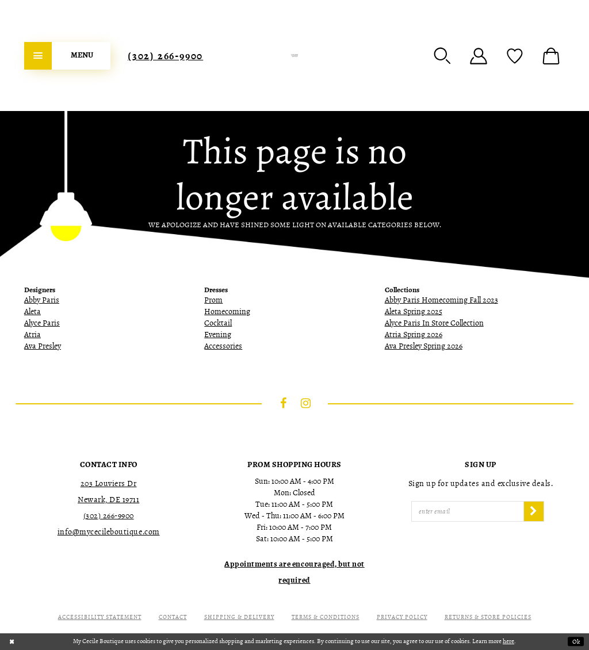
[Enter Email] (467, 511)
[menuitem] (67, 56)
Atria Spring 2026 (413, 334)
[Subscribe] (533, 511)
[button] (442, 56)
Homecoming (227, 311)
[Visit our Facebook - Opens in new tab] (283, 403)
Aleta (32, 311)
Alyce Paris (42, 323)
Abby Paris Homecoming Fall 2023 (441, 300)
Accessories (223, 346)
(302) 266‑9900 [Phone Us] (165, 56)
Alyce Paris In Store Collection (434, 323)
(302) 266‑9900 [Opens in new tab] (108, 515)
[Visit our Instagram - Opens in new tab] (306, 403)
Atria (32, 334)
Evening (217, 334)
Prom (213, 300)
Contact (173, 617)
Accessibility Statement (99, 617)
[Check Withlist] (515, 56)
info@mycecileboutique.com (109, 531)
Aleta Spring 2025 (413, 311)
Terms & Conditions (325, 617)
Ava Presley (42, 346)
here (508, 641)
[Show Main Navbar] (67, 56)
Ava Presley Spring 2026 (423, 346)
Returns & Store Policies (488, 617)
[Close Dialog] (12, 641)
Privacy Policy (402, 617)
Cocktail (218, 323)
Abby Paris (41, 300)
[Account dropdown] (478, 56)
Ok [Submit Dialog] (576, 641)
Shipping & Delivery (239, 617)
